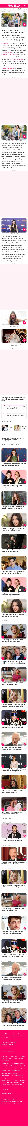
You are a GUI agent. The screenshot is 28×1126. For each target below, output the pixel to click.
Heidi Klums (8, 52)
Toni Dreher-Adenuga (16, 59)
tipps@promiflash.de (10, 440)
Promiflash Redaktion (18, 37)
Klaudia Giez (5, 43)
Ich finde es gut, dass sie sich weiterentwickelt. (16, 407)
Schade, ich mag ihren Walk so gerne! (15, 416)
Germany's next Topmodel (9, 54)
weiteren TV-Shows (7, 68)
